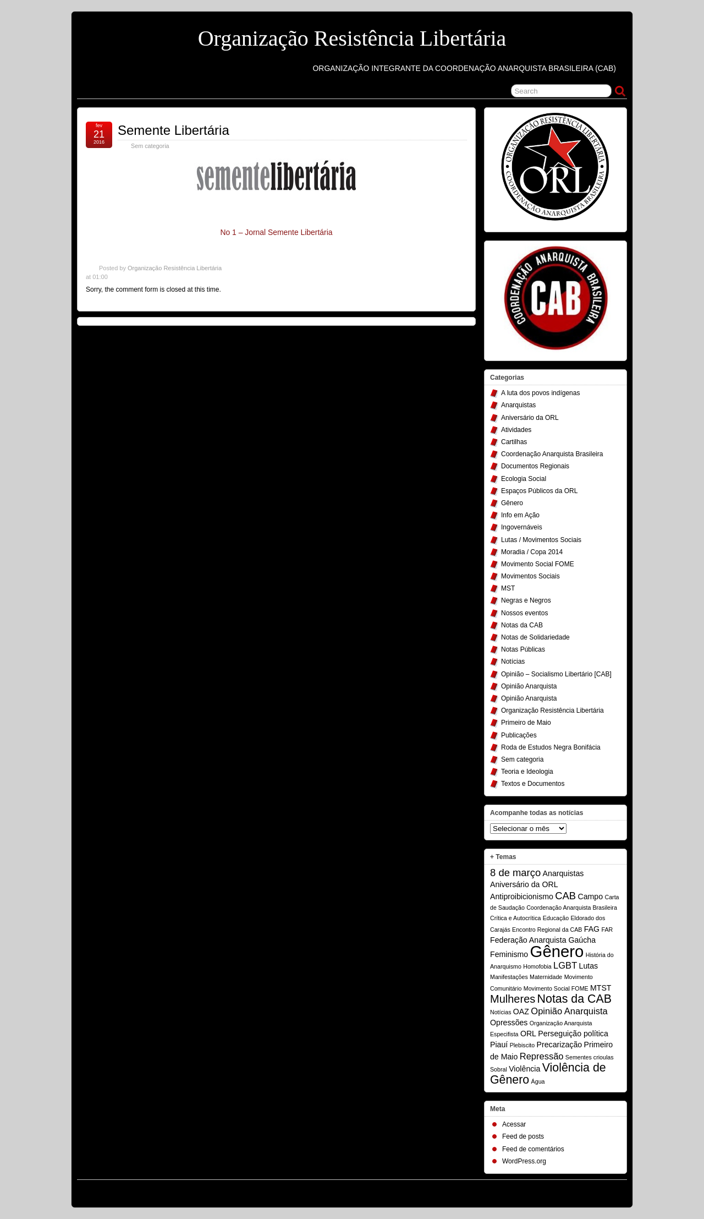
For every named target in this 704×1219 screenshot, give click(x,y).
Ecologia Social (523, 479)
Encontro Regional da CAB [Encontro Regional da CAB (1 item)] (547, 929)
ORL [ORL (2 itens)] (528, 1033)
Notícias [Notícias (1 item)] (501, 1012)
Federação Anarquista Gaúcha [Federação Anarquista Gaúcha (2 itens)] (543, 940)
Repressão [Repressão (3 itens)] (542, 1056)
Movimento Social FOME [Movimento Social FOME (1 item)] (556, 988)
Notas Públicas (523, 649)
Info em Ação (520, 515)
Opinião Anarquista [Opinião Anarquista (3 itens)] (569, 1011)
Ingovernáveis (521, 527)
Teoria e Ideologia (527, 771)
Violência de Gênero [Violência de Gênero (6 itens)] (548, 1073)
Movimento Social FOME (537, 564)
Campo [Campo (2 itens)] (590, 896)
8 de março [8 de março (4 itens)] (515, 872)
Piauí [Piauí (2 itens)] (499, 1044)
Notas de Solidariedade (535, 637)
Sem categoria (522, 759)
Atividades (516, 430)
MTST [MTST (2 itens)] (601, 987)
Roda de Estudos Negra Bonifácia (551, 747)
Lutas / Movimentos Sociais (541, 540)
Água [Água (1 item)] (538, 1081)
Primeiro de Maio (526, 722)
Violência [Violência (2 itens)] (524, 1068)
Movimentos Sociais (530, 576)
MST (508, 588)
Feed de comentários (533, 1149)
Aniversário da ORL (530, 418)
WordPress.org (524, 1161)
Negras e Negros (526, 600)
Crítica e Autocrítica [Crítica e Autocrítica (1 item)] (515, 918)
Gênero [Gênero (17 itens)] (557, 951)
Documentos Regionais (535, 466)
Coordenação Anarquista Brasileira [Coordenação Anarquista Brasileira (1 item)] (571, 907)
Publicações (519, 735)
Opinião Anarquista (529, 686)
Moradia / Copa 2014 (532, 552)
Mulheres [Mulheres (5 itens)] (512, 999)
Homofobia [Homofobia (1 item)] (537, 966)
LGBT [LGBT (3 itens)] (565, 965)
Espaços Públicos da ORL (539, 491)
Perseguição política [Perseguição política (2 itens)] (573, 1033)
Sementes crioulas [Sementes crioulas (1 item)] (589, 1057)
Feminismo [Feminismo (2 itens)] (509, 954)
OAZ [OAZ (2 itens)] (521, 1011)
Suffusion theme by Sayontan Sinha (578, 1191)
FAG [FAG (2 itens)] (592, 929)
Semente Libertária (173, 130)
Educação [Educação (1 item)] (556, 918)
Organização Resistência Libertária (352, 38)
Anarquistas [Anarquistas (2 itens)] (563, 873)
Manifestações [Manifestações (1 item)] (509, 977)
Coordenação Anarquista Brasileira (552, 454)
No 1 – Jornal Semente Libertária (276, 232)
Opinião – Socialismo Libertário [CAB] (556, 674)
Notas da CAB (522, 625)
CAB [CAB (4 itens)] (565, 895)
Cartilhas (514, 442)
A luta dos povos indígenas (540, 393)
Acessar (514, 1124)
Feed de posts (523, 1136)
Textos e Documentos (532, 784)
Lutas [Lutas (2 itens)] (588, 965)
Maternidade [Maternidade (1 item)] (546, 977)
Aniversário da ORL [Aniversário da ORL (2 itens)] (524, 884)
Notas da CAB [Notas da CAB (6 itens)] (574, 998)
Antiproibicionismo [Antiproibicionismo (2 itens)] (521, 896)
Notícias (513, 661)
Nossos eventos (524, 613)
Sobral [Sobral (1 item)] (498, 1069)
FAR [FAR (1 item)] (607, 929)
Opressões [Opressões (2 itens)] (508, 1022)
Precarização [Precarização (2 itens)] (559, 1044)
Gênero (512, 503)
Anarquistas (518, 405)
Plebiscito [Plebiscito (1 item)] (522, 1045)
